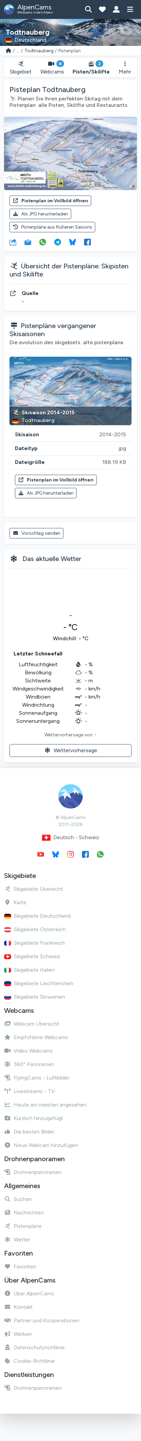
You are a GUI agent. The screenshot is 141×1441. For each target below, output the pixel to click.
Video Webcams (28, 1051)
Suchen (18, 1199)
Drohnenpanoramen (33, 1172)
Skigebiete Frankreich (34, 943)
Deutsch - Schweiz (70, 837)
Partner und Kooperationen (41, 1320)
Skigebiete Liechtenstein (38, 983)
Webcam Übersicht (31, 1024)
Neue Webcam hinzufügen (41, 1145)
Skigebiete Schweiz (32, 956)
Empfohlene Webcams (36, 1037)
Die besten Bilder (29, 1131)
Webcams (52, 68)
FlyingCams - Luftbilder (36, 1078)
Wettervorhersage (70, 750)
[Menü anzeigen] (130, 9)
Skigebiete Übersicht (33, 889)
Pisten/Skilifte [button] (91, 68)
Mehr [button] (125, 68)
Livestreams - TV (29, 1091)
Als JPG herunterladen (40, 214)
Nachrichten (24, 1212)
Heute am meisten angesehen (45, 1104)
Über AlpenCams (29, 1293)
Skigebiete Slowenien (34, 997)
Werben (18, 1334)
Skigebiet (21, 68)
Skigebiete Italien (29, 970)
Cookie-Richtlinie (29, 1361)
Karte (15, 902)
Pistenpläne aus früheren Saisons (52, 227)
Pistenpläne (23, 1226)
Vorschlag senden (36, 533)
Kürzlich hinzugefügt (33, 1118)
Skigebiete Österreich (35, 929)
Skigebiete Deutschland (37, 916)
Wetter (17, 1239)
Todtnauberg (39, 51)
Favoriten (20, 1266)
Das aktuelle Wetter (51, 559)
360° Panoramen (29, 1064)
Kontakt (18, 1307)
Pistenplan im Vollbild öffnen (50, 201)
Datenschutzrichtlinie (34, 1347)
